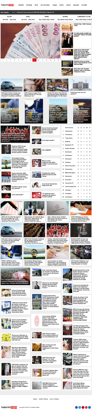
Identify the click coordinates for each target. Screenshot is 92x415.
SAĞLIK (68, 5)
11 (42, 60)
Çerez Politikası (54, 399)
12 (46, 60)
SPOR (36, 5)
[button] (3, 60)
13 (50, 60)
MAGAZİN (76, 5)
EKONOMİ (29, 5)
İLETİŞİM (84, 5)
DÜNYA (61, 5)
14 (54, 60)
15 (58, 60)
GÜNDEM (21, 5)
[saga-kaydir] (10, 12)
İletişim (35, 399)
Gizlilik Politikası (43, 399)
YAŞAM (55, 5)
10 (38, 60)
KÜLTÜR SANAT (45, 5)
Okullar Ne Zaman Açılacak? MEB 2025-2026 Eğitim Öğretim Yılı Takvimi (33, 14)
